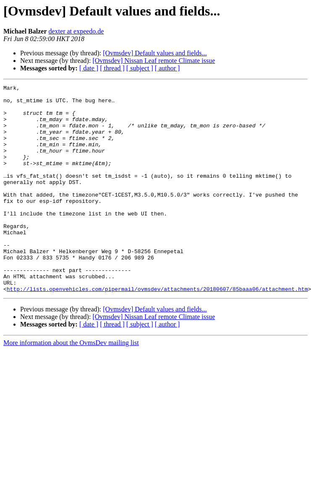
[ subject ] (139, 68)
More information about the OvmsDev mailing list (71, 384)
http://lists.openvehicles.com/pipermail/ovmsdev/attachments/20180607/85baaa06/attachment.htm (157, 330)
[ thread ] (112, 68)
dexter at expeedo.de (76, 31)
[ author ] (167, 68)
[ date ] (88, 68)
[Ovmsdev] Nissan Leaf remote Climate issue (153, 60)
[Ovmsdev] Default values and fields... (154, 53)
